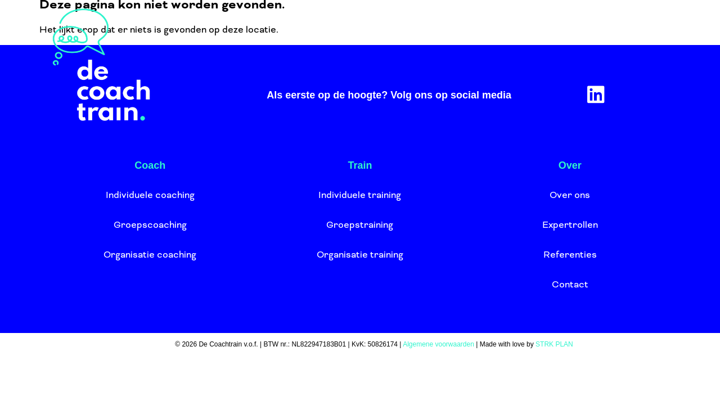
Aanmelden (579, 36)
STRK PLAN (554, 344)
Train (325, 36)
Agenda (493, 36)
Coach (257, 36)
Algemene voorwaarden (438, 344)
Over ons (406, 36)
